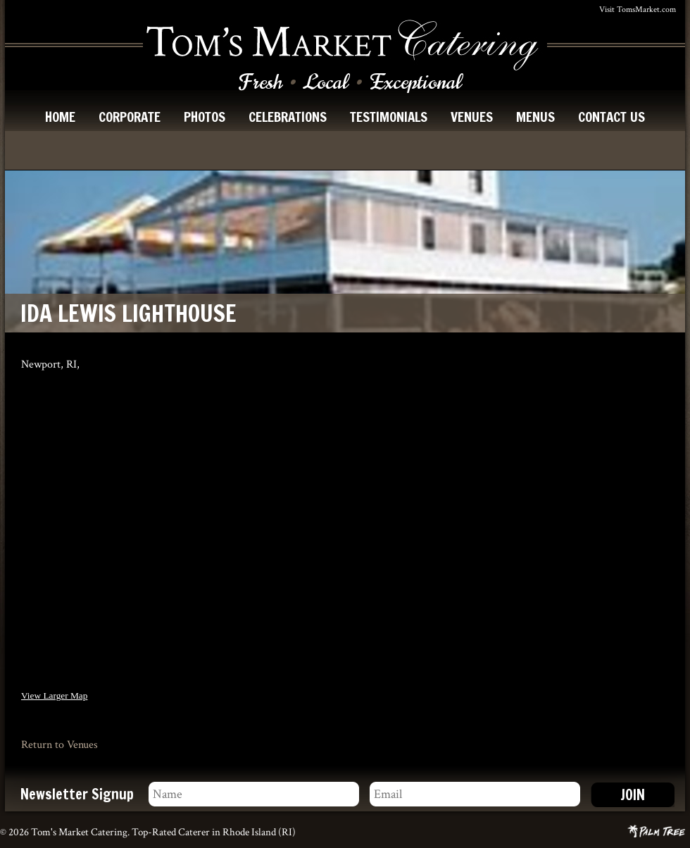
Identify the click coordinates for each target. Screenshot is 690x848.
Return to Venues (59, 744)
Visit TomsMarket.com (637, 9)
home (60, 116)
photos (204, 116)
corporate (130, 116)
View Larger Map (54, 695)
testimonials (388, 116)
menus (535, 116)
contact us (611, 116)
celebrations (288, 116)
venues (472, 116)
